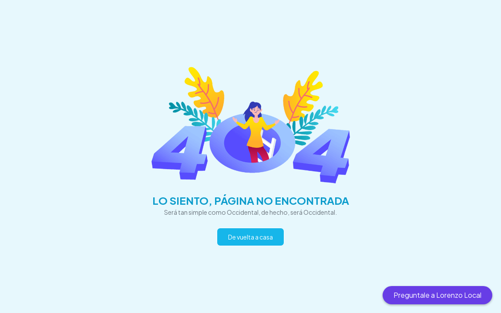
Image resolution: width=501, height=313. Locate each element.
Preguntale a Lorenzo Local (437, 295)
